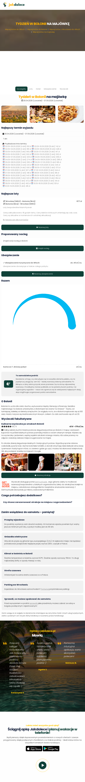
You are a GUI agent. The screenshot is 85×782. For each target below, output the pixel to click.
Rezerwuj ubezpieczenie (42, 274)
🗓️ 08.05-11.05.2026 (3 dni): (45, 173)
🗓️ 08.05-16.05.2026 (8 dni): (46, 175)
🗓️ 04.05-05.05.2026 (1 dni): (46, 157)
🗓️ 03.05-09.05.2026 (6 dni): (46, 149)
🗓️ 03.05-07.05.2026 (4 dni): (45, 151)
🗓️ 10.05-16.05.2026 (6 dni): (45, 183)
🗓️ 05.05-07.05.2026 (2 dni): (46, 162)
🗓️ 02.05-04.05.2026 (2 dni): (17, 149)
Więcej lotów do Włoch (15, 29)
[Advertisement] (42, 66)
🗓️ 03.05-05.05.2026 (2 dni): (46, 154)
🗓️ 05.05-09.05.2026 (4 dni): (17, 165)
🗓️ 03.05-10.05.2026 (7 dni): (17, 154)
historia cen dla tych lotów (16, 220)
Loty (31, 89)
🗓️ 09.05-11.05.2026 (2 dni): (17, 183)
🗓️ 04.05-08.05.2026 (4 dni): (47, 159)
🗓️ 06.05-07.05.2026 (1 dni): (46, 167)
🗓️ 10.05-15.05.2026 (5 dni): (16, 186)
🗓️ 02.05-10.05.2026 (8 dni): (46, 146)
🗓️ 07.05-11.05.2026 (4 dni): (17, 170)
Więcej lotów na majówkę (44, 32)
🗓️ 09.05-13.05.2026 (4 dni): (45, 180)
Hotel (38, 89)
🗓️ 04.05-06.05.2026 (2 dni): (17, 159)
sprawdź (33, 603)
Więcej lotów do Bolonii (37, 29)
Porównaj (45, 589)
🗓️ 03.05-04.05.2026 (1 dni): (17, 151)
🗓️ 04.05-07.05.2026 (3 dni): (17, 157)
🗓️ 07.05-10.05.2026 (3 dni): (45, 170)
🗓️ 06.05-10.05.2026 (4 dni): (17, 167)
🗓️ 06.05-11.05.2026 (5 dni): (46, 165)
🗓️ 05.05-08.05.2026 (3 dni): (17, 162)
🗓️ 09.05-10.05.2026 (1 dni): (17, 180)
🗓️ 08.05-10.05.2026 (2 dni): (17, 175)
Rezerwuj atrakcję (42, 475)
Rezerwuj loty (42, 227)
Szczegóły (21, 89)
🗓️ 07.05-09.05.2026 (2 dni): (17, 173)
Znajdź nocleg (42, 248)
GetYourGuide (41, 482)
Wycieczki (64, 89)
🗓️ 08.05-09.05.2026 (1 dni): (17, 178)
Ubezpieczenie (50, 89)
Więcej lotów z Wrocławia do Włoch (64, 29)
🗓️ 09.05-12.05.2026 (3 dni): (46, 178)
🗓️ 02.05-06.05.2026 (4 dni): (17, 146)
